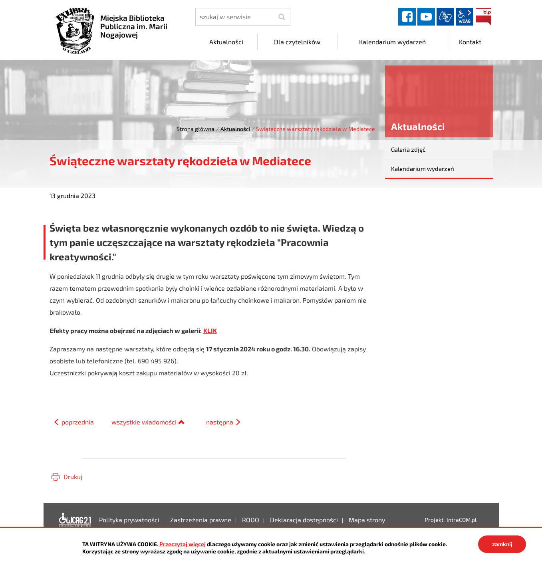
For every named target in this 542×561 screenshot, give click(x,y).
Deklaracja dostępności (75, 520)
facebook (407, 17)
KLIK (210, 330)
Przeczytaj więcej (182, 544)
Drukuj (73, 476)
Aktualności (235, 128)
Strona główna (195, 128)
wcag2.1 (464, 17)
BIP (483, 17)
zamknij (502, 544)
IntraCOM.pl (461, 520)
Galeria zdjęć (408, 149)
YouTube (426, 17)
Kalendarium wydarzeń (422, 168)
